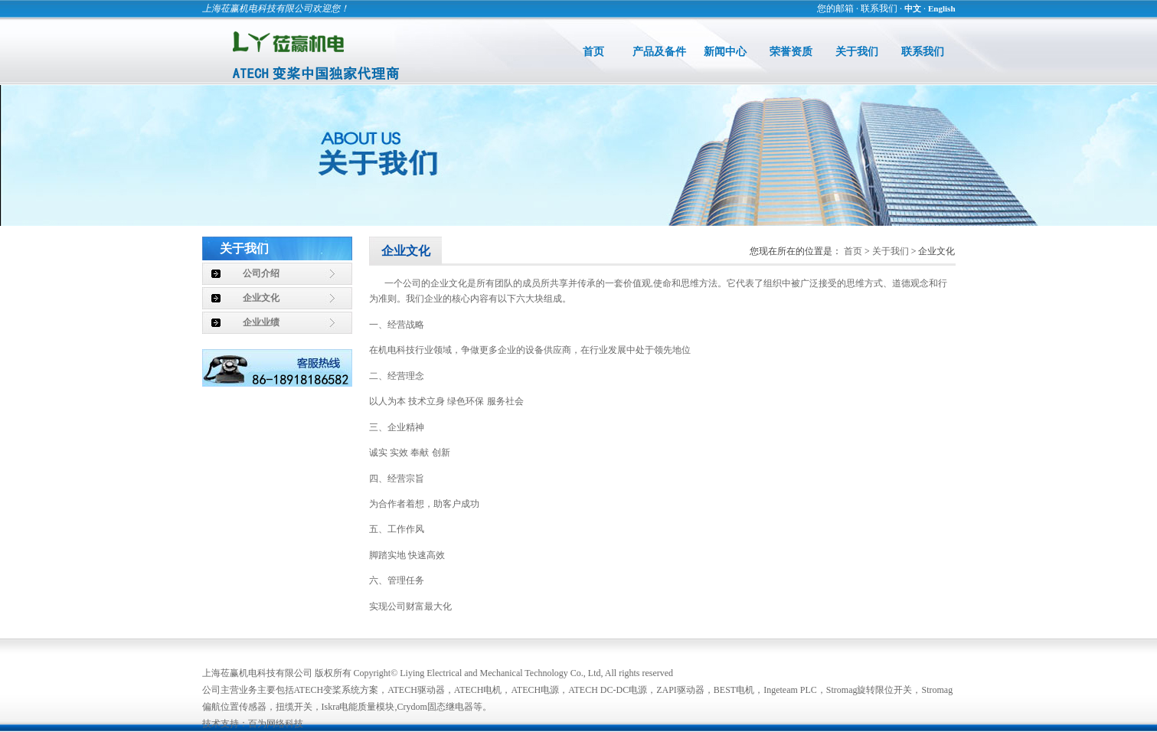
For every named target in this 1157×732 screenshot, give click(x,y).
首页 (593, 51)
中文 (912, 8)
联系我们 (879, 8)
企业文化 (261, 297)
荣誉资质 (791, 51)
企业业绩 (261, 322)
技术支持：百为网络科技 (252, 723)
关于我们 (856, 51)
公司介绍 (261, 273)
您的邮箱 (835, 8)
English (941, 8)
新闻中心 (725, 51)
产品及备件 (659, 51)
